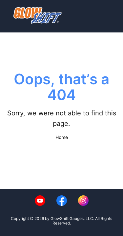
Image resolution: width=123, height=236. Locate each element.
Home (61, 137)
